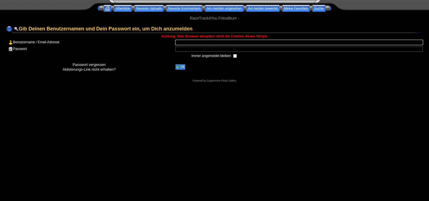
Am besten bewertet (263, 8)
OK (180, 67)
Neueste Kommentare (184, 8)
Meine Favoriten (296, 8)
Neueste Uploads (149, 8)
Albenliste (122, 8)
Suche (319, 8)
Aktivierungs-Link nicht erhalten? (89, 69)
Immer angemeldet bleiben (211, 56)
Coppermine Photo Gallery (221, 80)
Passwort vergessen (89, 65)
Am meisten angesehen (224, 8)
